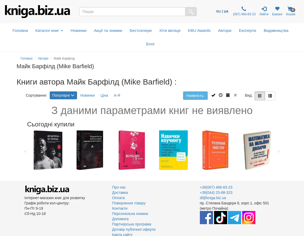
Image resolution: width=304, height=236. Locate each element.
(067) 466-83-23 (244, 11)
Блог (150, 44)
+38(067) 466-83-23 (216, 187)
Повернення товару (128, 203)
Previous (25, 150)
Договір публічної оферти (133, 229)
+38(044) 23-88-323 (216, 192)
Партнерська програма (131, 224)
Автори (224, 30)
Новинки (79, 30)
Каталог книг (49, 30)
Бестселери (141, 30)
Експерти (247, 30)
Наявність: (195, 96)
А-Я (117, 95)
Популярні (63, 95)
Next (279, 150)
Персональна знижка (130, 214)
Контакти (119, 208)
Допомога (120, 219)
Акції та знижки (108, 30)
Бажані (277, 11)
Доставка (120, 192)
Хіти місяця (169, 30)
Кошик (291, 11)
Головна (20, 30)
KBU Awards (199, 30)
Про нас (119, 187)
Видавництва (276, 30)
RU (218, 11)
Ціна (104, 95)
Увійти (263, 11)
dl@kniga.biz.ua (213, 198)
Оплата (118, 198)
